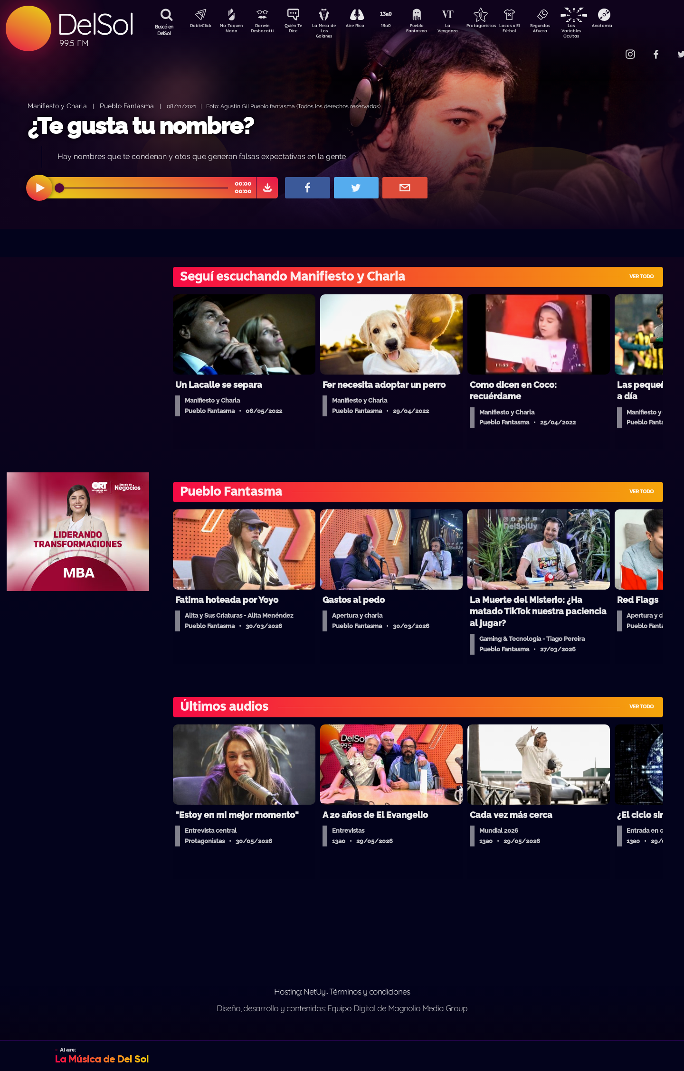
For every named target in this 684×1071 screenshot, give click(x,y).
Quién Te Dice (297, 30)
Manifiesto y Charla (57, 106)
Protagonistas (496, 26)
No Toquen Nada (230, 30)
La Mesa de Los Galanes (330, 30)
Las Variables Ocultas (596, 30)
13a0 (396, 26)
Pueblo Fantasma (430, 30)
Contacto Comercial (611, 49)
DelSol (95, 24)
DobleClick (197, 26)
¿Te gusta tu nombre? (141, 126)
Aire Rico (363, 26)
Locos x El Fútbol (530, 30)
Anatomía (629, 26)
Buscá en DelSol (164, 30)
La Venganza (463, 30)
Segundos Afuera (562, 30)
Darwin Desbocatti (264, 30)
